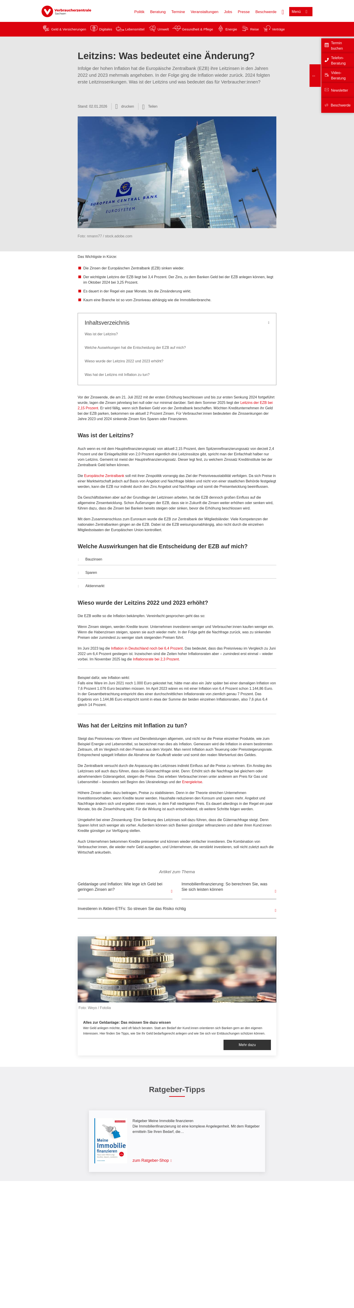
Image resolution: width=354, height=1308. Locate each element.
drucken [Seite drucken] (127, 106)
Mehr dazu (247, 1045)
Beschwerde (266, 12)
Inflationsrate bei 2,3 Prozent (156, 659)
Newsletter (339, 90)
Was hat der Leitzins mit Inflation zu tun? (117, 375)
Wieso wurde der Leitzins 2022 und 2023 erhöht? (124, 361)
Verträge (278, 29)
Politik (139, 12)
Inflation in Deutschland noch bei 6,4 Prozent (147, 648)
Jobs (228, 12)
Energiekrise (192, 782)
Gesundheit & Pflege (197, 29)
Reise (254, 29)
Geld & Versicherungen (68, 29)
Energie (231, 29)
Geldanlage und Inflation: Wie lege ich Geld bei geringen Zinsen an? (120, 887)
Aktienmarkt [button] (91, 586)
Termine (178, 12)
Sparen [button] (87, 573)
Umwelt (163, 29)
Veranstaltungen (204, 12)
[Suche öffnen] (283, 11)
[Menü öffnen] (300, 11)
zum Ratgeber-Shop (151, 1160)
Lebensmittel (134, 29)
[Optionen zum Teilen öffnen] (150, 106)
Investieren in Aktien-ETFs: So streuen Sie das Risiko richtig (132, 908)
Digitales (105, 29)
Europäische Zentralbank (104, 476)
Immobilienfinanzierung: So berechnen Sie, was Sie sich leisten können (224, 887)
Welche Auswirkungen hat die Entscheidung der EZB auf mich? (135, 348)
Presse (244, 12)
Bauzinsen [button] (90, 560)
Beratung (158, 12)
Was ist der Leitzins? (101, 334)
